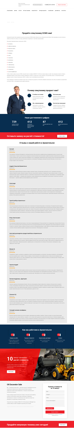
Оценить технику (55, 412)
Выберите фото (50, 408)
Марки (15, 10)
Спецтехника (10, 10)
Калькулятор (34, 10)
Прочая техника (26, 10)
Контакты (64, 10)
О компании (50, 10)
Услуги (20, 10)
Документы (57, 10)
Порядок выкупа (42, 10)
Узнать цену (12, 371)
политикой (60, 414)
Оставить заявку (61, 136)
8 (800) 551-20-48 (50, 4)
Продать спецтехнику (62, 4)
